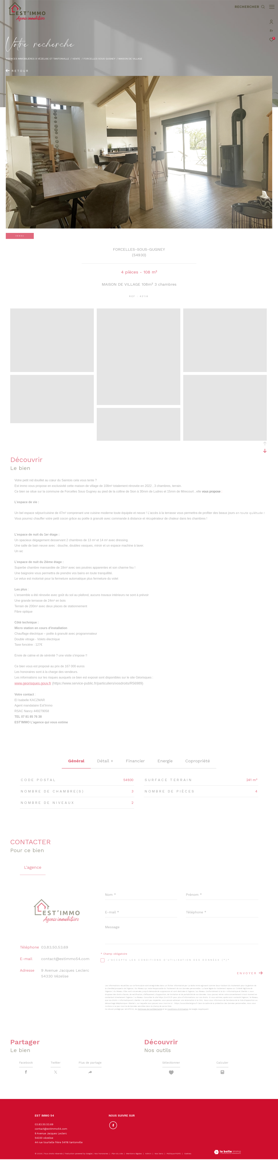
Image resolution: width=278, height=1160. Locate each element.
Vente (76, 58)
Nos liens (159, 1154)
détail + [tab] (105, 760)
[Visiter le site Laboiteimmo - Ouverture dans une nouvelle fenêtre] (227, 1153)
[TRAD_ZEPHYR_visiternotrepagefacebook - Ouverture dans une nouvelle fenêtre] (112, 1125)
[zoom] (52, 370)
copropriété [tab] (197, 760)
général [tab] (76, 760)
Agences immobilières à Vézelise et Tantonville (37, 58)
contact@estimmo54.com (65, 958)
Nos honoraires (101, 1154)
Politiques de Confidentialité (150, 1009)
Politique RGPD (174, 1154)
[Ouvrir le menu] (272, 7)
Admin (148, 1154)
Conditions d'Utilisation (178, 1009)
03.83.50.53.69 (54, 947)
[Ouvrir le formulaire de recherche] (248, 7)
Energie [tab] (165, 760)
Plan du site (117, 1154)
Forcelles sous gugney (99, 58)
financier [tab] (135, 760)
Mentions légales (134, 1154)
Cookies (187, 1154)
